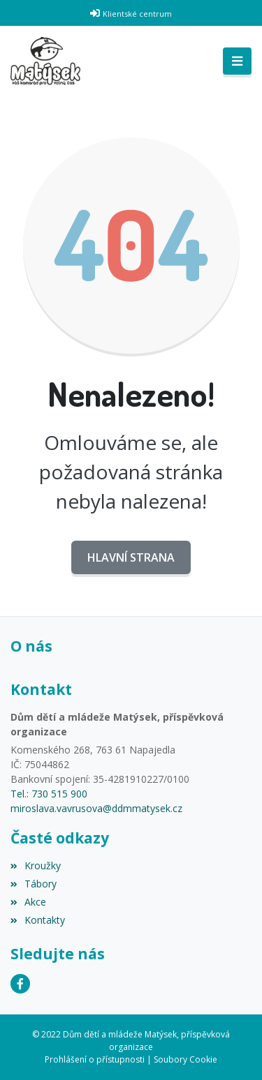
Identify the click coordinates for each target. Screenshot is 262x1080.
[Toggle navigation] (237, 61)
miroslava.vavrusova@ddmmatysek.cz (96, 808)
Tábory (33, 883)
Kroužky (35, 865)
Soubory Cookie (185, 1059)
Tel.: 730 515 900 (48, 793)
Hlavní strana (131, 557)
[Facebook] (20, 983)
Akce (28, 901)
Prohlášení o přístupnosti (95, 1059)
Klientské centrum (137, 13)
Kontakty (37, 920)
